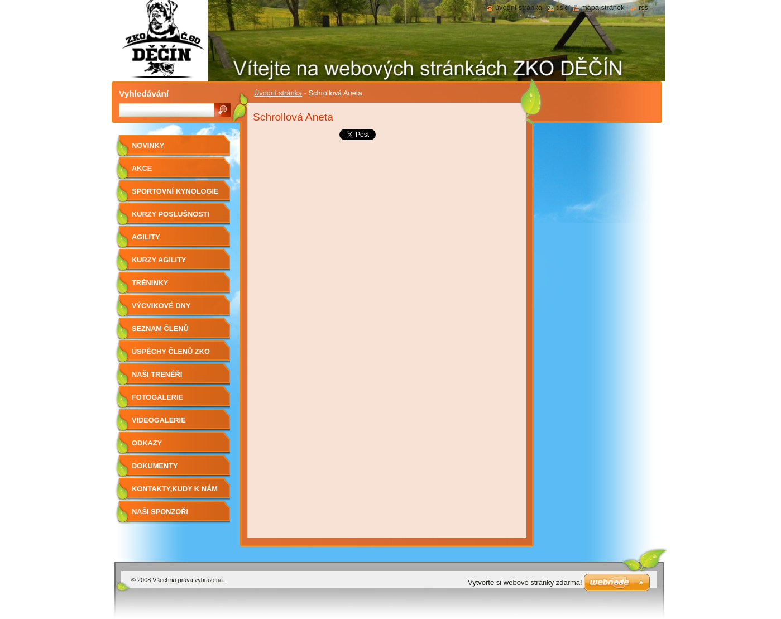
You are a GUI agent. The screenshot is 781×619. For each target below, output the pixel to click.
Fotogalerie (157, 397)
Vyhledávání (144, 93)
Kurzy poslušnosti (170, 214)
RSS (643, 7)
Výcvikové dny (161, 305)
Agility (146, 237)
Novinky (148, 145)
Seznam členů (160, 328)
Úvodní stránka (278, 93)
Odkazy (147, 443)
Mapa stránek (603, 7)
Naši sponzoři (160, 511)
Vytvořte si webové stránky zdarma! (525, 582)
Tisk (561, 7)
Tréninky (150, 283)
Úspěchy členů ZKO (171, 351)
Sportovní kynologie (175, 191)
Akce (142, 168)
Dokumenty (155, 466)
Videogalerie (159, 420)
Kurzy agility (159, 260)
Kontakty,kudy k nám (175, 488)
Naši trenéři (157, 374)
